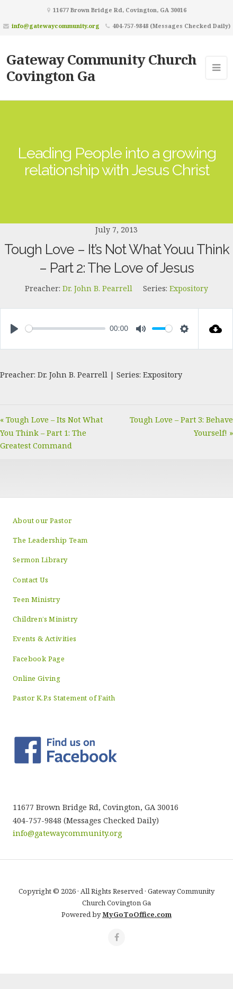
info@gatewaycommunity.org (56, 26)
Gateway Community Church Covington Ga (101, 67)
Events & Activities (45, 638)
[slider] (65, 328)
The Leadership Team (50, 540)
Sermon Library (40, 559)
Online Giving (36, 678)
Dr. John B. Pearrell (97, 288)
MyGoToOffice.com (137, 914)
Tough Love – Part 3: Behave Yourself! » (181, 426)
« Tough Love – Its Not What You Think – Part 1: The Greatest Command (51, 433)
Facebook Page (39, 658)
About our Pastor (42, 520)
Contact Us (30, 580)
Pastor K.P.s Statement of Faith (64, 698)
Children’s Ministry (45, 619)
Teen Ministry (36, 599)
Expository (188, 288)
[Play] (14, 328)
